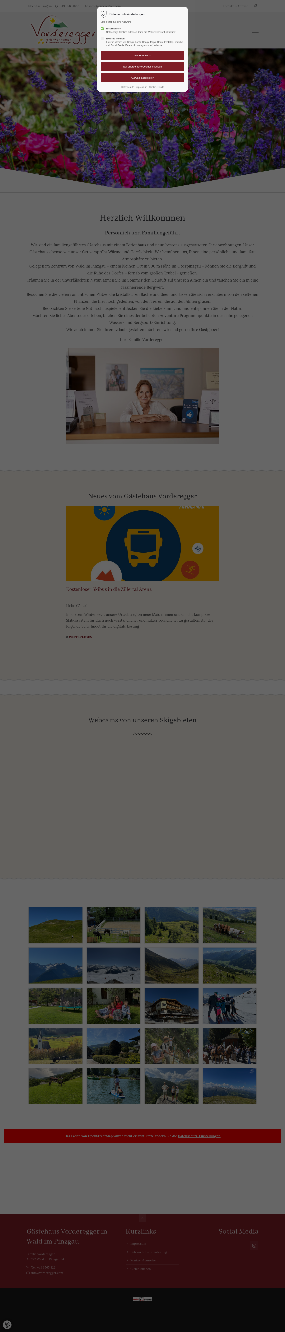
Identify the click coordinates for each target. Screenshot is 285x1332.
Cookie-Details (156, 87)
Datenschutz (127, 87)
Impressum (141, 87)
